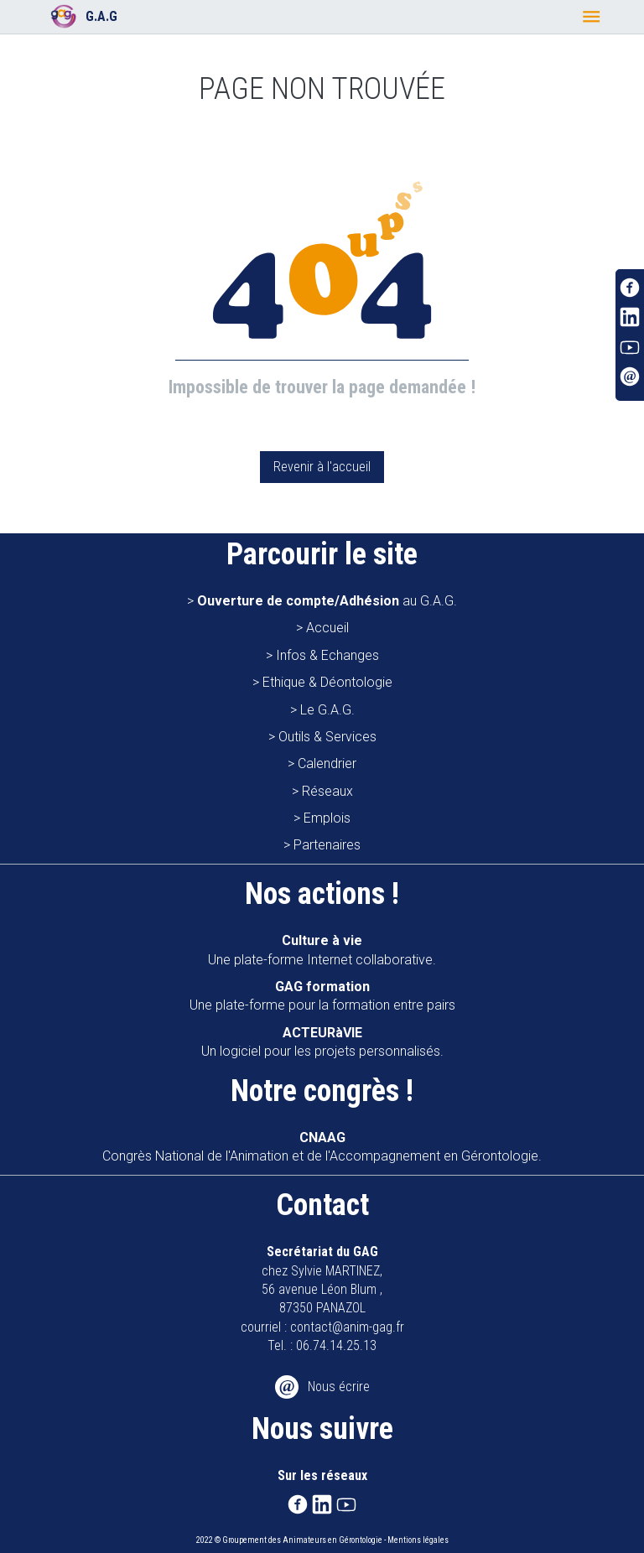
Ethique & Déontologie (327, 682)
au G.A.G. (327, 601)
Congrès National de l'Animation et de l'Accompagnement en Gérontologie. (322, 1147)
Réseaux (327, 791)
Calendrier (327, 763)
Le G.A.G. (327, 710)
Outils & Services (327, 737)
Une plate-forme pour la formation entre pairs (322, 996)
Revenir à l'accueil (322, 467)
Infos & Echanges (327, 655)
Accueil (327, 628)
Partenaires (327, 845)
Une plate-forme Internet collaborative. (322, 949)
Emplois (327, 818)
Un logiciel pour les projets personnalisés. (322, 1042)
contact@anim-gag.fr (347, 1327)
